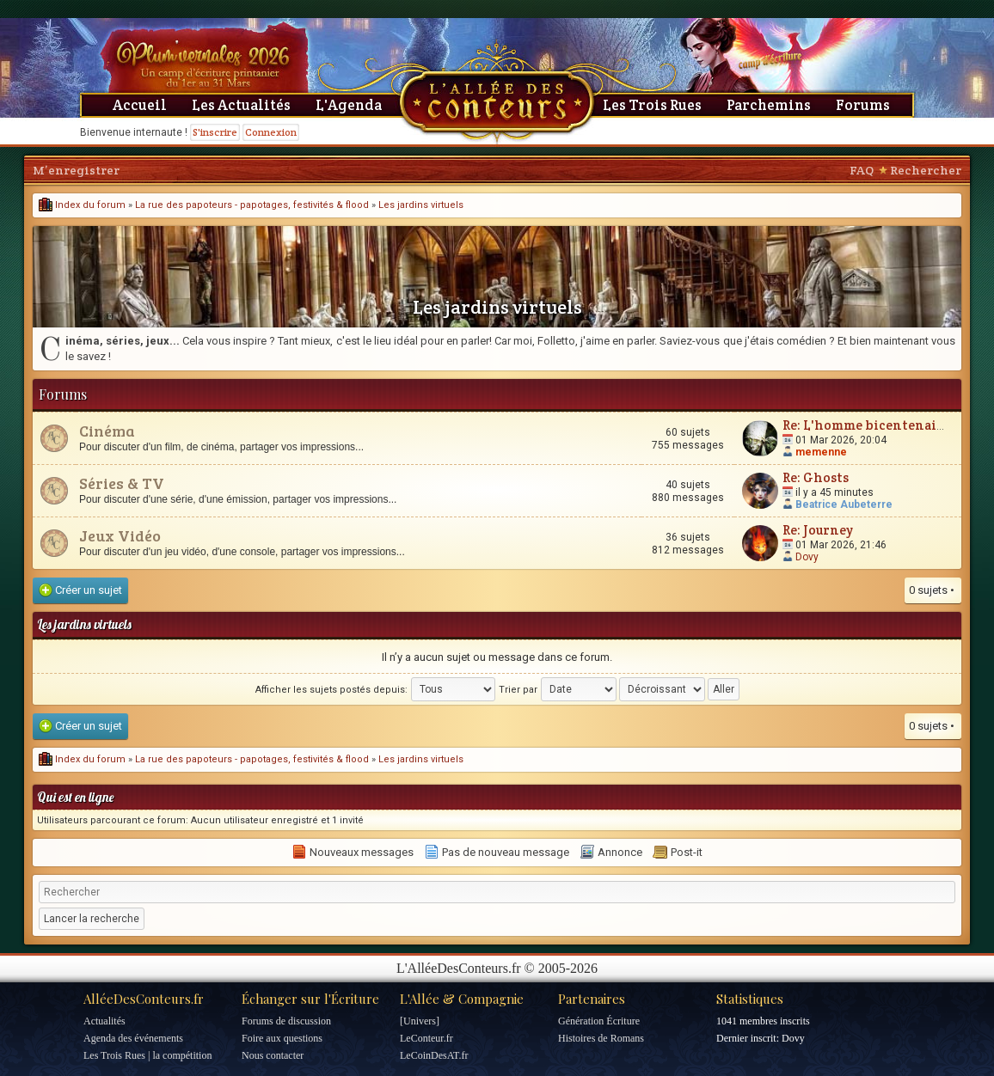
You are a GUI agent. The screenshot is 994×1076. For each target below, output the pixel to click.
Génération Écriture (599, 1021)
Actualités (104, 1021)
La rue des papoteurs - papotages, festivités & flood (252, 205)
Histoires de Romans (601, 1038)
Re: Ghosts (815, 477)
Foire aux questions (282, 1038)
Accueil (140, 104)
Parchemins (769, 104)
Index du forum (82, 205)
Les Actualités (241, 104)
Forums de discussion (286, 1021)
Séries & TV (121, 483)
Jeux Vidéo (120, 535)
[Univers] (419, 1021)
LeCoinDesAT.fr (434, 1055)
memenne (821, 452)
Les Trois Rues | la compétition (147, 1055)
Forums (863, 104)
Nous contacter (273, 1055)
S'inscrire (215, 131)
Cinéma (107, 430)
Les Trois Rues (652, 104)
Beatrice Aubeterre (844, 504)
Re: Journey (817, 530)
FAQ (862, 170)
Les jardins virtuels (420, 205)
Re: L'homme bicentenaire (866, 425)
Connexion (271, 131)
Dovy (807, 557)
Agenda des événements (133, 1038)
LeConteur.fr (426, 1038)
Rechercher (925, 170)
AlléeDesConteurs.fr (143, 998)
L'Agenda (349, 104)
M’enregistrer (76, 170)
